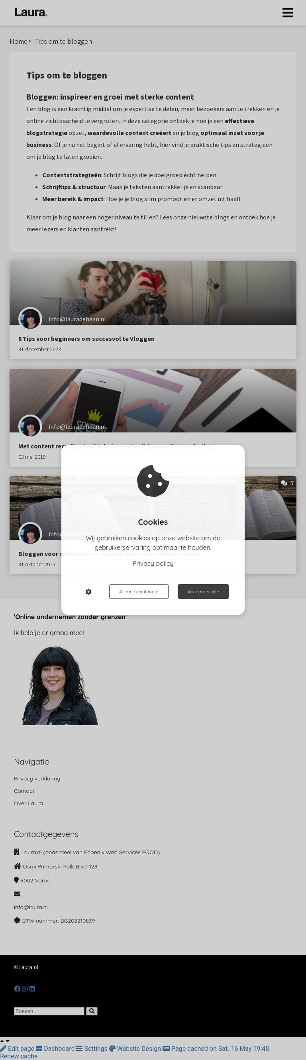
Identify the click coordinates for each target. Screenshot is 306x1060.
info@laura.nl (31, 907)
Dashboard (56, 1048)
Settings (92, 1048)
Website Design (136, 1048)
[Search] (92, 1011)
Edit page (18, 1048)
